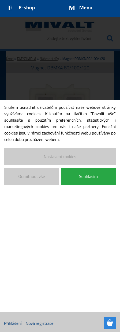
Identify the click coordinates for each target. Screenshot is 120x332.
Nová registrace (40, 323)
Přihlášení (13, 323)
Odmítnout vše (31, 176)
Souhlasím (88, 176)
